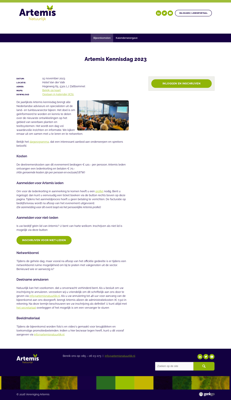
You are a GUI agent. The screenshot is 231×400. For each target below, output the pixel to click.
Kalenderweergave (127, 38)
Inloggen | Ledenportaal (193, 13)
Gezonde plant (65, 27)
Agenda (88, 27)
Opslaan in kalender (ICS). (58, 94)
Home (23, 27)
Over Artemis (154, 27)
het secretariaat (26, 308)
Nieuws (104, 27)
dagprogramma (39, 141)
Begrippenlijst (127, 27)
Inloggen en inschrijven (181, 83)
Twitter (164, 13)
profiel (99, 191)
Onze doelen (39, 27)
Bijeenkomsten (102, 38)
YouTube (170, 13)
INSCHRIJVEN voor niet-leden (44, 240)
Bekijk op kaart (51, 90)
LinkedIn (158, 13)
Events (174, 27)
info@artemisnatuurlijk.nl (44, 296)
